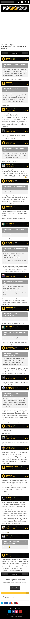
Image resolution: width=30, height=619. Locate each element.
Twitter (9, 611)
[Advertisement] (15, 27)
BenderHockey (10, 223)
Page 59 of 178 (15, 53)
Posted (10, 59)
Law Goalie (9, 377)
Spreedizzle (9, 108)
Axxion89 (8, 130)
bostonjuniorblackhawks (12, 466)
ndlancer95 (9, 82)
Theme (12, 608)
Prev (6, 53)
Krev (7, 535)
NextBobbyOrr (10, 180)
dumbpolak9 (9, 307)
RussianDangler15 (11, 275)
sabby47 (8, 164)
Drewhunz (8, 425)
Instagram (16, 611)
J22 (7, 554)
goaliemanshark (10, 527)
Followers (14, 593)
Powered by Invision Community (15, 616)
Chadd (8, 437)
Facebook (13, 611)
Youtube (20, 611)
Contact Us (17, 608)
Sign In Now (15, 587)
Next (24, 53)
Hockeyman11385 (7, 46)
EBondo (8, 447)
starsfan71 (9, 58)
